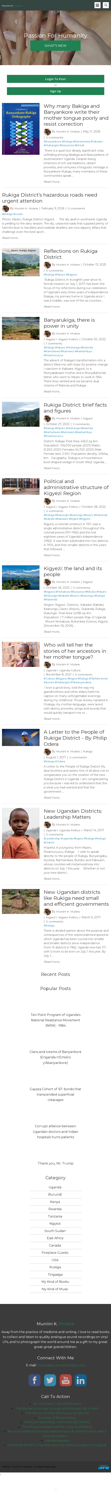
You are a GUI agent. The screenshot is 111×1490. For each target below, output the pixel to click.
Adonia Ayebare (57, 1454)
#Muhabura (62, 595)
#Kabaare (61, 521)
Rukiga (88, 756)
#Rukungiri (62, 518)
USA (55, 1272)
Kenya (55, 1214)
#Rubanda (100, 518)
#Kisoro (88, 518)
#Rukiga (67, 142)
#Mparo (60, 276)
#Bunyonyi (77, 595)
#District (49, 847)
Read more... (52, 182)
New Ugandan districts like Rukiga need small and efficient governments (73, 906)
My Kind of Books (55, 1294)
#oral (104, 682)
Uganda (51, 674)
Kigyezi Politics (69, 341)
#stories (49, 686)
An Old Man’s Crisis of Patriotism (57, 1416)
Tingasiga (55, 1286)
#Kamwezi (67, 353)
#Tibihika (94, 682)
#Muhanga (73, 349)
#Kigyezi (71, 276)
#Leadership (52, 843)
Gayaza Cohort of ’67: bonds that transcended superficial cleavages (55, 1106)
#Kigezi (73, 521)
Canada (55, 1257)
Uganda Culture (71, 674)
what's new (55, 46)
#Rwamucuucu (53, 357)
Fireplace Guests (55, 1265)
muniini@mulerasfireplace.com (61, 1377)
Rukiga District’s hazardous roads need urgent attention (52, 198)
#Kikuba (90, 595)
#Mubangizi (51, 146)
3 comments (82, 426)
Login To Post (55, 79)
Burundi (55, 1207)
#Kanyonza (66, 146)
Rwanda (55, 1221)
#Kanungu (76, 518)
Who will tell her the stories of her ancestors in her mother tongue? (74, 654)
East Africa (55, 1250)
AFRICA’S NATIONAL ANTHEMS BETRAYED (57, 1435)
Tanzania (55, 1228)
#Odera (60, 766)
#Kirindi (79, 146)
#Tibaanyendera (80, 686)
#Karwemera (81, 142)
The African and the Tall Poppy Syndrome (57, 1425)
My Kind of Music (55, 1301)
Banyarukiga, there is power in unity (71, 324)
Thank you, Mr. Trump (55, 1175)
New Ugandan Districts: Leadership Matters (74, 819)
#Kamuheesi (52, 353)
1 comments (54, 345)
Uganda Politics (70, 835)
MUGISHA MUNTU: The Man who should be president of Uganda (57, 1459)
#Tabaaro (97, 142)
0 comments (55, 138)
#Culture (49, 682)
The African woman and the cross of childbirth (57, 1440)
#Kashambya (83, 353)
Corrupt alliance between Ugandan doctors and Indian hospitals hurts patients (55, 1143)
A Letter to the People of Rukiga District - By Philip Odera (75, 742)
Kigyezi (51, 341)
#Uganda (67, 843)
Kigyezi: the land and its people (74, 574)
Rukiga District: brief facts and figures (70, 410)
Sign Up (55, 91)
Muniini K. (12, 5)
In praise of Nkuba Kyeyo (57, 1430)
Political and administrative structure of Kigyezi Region (75, 490)
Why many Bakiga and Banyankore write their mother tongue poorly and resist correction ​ (73, 115)
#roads (17, 215)
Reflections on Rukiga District (72, 255)
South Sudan (55, 1243)
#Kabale (49, 521)
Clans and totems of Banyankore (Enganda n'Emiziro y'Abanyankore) (55, 1069)
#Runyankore (52, 142)
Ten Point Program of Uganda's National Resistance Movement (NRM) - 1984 (55, 1032)
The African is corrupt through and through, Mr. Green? (57, 1420)
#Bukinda (86, 349)
